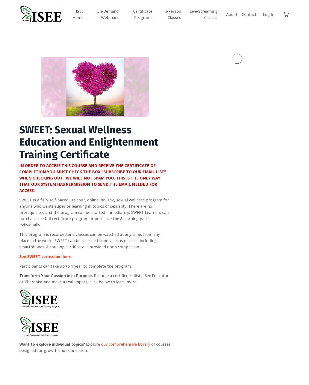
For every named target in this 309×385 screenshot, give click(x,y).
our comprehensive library (125, 344)
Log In (268, 14)
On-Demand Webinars (108, 14)
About (232, 14)
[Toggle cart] (286, 14)
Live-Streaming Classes (204, 14)
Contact (249, 14)
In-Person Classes (172, 14)
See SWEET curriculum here (45, 256)
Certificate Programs (142, 14)
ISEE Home (78, 14)
